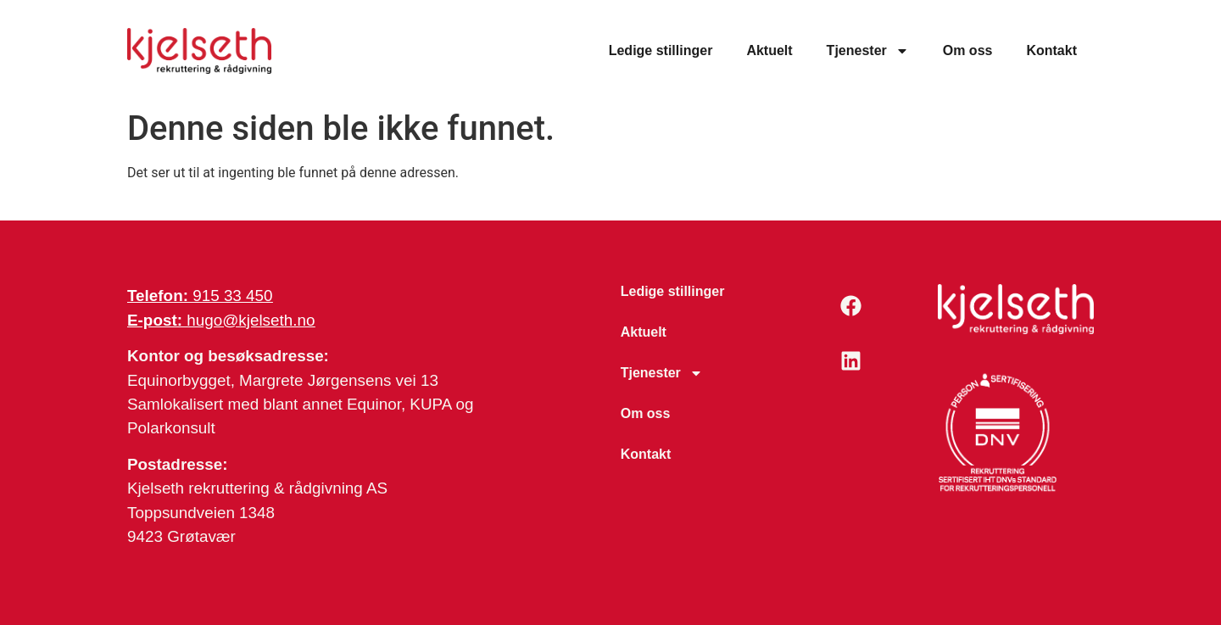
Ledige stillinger (661, 50)
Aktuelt (769, 50)
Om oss (968, 50)
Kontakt (1051, 50)
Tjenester (868, 51)
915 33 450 (200, 295)
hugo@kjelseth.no (221, 320)
